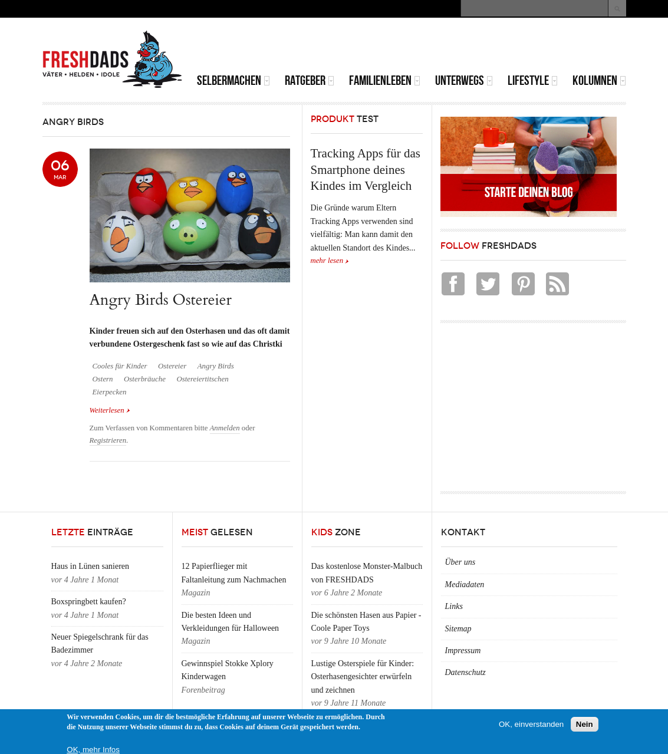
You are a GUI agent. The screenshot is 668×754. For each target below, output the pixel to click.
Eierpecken (110, 392)
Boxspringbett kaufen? (88, 601)
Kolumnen (599, 80)
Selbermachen (233, 80)
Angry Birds (216, 366)
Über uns (460, 562)
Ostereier (172, 366)
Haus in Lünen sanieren (90, 566)
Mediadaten (465, 584)
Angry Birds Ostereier (161, 299)
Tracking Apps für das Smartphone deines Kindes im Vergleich (365, 169)
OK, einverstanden (531, 724)
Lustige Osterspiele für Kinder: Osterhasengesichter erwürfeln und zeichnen (362, 676)
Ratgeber (309, 80)
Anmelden (225, 428)
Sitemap (458, 628)
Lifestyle (533, 80)
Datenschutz (465, 672)
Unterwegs (464, 80)
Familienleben (384, 80)
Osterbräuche (145, 379)
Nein (584, 724)
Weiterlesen (110, 409)
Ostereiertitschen (202, 379)
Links (454, 606)
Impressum (463, 650)
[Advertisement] (488, 47)
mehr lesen (327, 260)
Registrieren (108, 440)
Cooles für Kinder (120, 366)
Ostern (103, 379)
